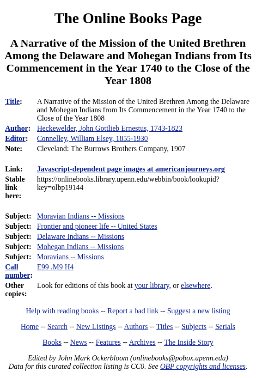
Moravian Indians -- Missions (81, 216)
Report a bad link (132, 311)
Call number (17, 271)
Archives (142, 342)
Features (108, 342)
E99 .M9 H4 (55, 267)
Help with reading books (62, 311)
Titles (164, 326)
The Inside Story (188, 342)
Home (30, 326)
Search (58, 326)
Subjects (194, 326)
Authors (136, 326)
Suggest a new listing (198, 311)
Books (52, 342)
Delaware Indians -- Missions (80, 236)
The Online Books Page (127, 18)
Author (16, 128)
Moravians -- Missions (70, 257)
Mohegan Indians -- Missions (80, 246)
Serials (225, 326)
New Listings (96, 326)
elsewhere (195, 285)
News (78, 342)
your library (151, 285)
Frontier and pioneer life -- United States (97, 226)
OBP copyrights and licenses (202, 366)
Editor (15, 138)
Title (12, 101)
